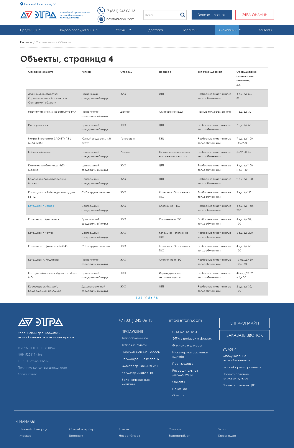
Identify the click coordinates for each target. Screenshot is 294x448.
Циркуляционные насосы (141, 352)
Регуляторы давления (137, 372)
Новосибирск (129, 435)
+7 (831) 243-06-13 (120, 11)
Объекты (178, 382)
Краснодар (227, 435)
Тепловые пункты (134, 345)
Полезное (179, 389)
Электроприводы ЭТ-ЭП (140, 366)
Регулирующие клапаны (140, 359)
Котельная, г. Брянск (41, 205)
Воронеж (76, 435)
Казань (124, 429)
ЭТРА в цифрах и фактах (192, 338)
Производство (183, 363)
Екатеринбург (179, 435)
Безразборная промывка (242, 367)
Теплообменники (135, 338)
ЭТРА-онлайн (254, 15)
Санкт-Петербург (82, 429)
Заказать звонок (211, 15)
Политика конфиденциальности (42, 367)
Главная (26, 42)
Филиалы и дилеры (187, 345)
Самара (175, 429)
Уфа (222, 429)
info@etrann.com (120, 19)
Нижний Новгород (33, 429)
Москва (25, 435)
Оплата (178, 395)
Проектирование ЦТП (239, 385)
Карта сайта (27, 374)
